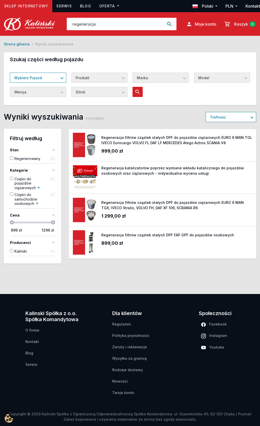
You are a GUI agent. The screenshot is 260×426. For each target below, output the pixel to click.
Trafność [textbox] (218, 117)
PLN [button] (229, 6)
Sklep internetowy (28, 5)
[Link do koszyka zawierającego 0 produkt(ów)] (239, 24)
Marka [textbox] (142, 78)
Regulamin (121, 324)
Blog (85, 6)
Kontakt (253, 6)
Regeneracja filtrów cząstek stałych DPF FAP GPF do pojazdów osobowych (167, 235)
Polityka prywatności (130, 335)
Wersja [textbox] (20, 92)
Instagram (214, 335)
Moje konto (201, 24)
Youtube (212, 347)
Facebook (214, 324)
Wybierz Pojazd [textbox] (28, 78)
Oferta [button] (107, 6)
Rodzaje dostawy (127, 370)
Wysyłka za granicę (129, 358)
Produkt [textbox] (82, 78)
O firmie (32, 330)
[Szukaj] (115, 24)
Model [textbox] (203, 78)
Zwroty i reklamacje (129, 347)
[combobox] (38, 78)
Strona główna (17, 44)
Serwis (64, 6)
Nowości (120, 381)
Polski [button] (203, 6)
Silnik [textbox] (80, 92)
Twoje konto (123, 392)
